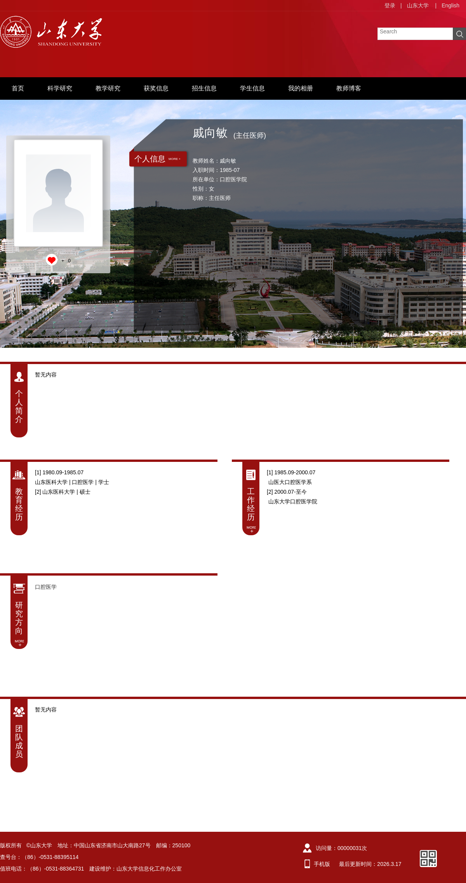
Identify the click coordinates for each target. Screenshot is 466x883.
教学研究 (108, 88)
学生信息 (252, 88)
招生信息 (204, 88)
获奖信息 (156, 88)
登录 (389, 5)
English (450, 5)
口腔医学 (46, 587)
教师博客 (348, 88)
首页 (18, 88)
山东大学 (418, 5)
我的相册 (300, 88)
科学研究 (59, 88)
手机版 (322, 864)
